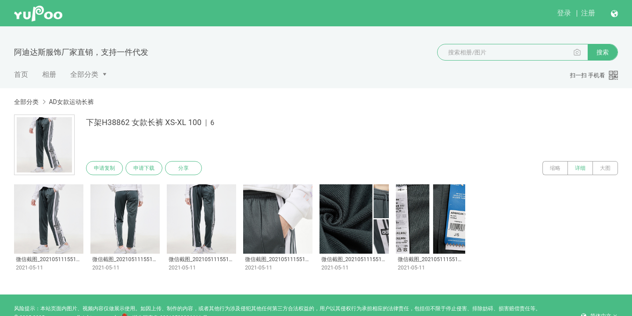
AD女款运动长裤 (71, 101)
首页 (21, 74)
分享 (183, 168)
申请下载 (143, 168)
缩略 (555, 168)
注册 (588, 13)
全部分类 (84, 74)
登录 (564, 13)
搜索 (602, 52)
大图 (605, 168)
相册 (49, 74)
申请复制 (104, 168)
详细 (580, 168)
